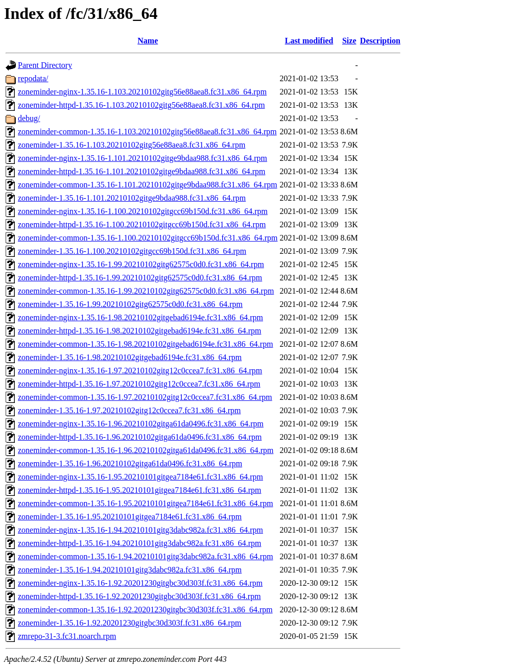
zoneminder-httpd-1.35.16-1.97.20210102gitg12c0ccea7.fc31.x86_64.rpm (139, 383)
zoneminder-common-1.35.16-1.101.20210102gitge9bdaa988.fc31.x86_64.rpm (147, 184)
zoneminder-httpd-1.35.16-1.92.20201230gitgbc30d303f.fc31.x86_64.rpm (139, 596)
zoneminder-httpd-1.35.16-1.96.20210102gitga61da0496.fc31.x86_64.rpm (140, 437)
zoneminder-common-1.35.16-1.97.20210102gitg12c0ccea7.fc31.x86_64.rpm (145, 397)
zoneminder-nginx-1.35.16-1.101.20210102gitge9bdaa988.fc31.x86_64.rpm (142, 158)
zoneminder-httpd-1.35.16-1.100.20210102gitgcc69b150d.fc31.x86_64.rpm (142, 224)
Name (147, 40)
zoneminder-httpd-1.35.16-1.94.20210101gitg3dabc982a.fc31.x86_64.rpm (139, 543)
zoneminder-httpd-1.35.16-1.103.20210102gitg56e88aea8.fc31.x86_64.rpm (141, 105)
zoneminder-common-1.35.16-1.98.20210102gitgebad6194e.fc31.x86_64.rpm (145, 344)
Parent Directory (45, 65)
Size (349, 40)
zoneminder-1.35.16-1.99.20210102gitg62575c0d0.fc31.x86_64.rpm (130, 304)
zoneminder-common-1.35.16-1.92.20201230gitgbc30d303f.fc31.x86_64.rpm (145, 609)
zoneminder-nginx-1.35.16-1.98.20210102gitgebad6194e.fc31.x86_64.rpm (140, 317)
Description (380, 40)
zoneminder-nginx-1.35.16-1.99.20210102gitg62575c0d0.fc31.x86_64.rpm (141, 264)
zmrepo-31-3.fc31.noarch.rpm (67, 636)
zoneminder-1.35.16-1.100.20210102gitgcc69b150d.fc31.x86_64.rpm (132, 251)
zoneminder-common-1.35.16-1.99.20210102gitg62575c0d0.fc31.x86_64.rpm (146, 291)
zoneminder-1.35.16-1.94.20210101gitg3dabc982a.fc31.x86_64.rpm (130, 569)
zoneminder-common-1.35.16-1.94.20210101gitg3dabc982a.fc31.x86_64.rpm (145, 556)
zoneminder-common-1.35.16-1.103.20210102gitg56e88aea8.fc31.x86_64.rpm (147, 131)
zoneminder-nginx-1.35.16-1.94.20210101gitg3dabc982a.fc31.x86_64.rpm (140, 530)
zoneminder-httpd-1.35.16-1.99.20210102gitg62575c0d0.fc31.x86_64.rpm (140, 277)
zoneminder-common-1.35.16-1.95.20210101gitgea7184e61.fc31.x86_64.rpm (145, 503)
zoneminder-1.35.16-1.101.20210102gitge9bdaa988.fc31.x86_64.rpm (132, 198)
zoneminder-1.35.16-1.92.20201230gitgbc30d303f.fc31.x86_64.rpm (129, 622)
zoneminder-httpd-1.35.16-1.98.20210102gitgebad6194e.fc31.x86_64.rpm (139, 330)
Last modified (309, 40)
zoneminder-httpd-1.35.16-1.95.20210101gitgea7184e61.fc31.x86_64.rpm (139, 490)
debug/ (29, 118)
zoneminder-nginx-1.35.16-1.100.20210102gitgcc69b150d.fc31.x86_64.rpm (143, 211)
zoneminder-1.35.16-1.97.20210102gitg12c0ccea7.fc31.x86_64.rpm (129, 410)
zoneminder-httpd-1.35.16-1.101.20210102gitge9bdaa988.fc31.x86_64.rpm (141, 171)
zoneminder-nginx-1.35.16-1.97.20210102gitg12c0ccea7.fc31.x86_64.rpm (140, 370)
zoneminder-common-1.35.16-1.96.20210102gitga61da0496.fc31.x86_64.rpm (145, 450)
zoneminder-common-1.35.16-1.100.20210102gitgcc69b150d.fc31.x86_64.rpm (147, 237)
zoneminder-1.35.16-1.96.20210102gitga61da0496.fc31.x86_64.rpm (130, 463)
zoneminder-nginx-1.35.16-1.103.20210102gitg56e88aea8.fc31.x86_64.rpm (142, 91)
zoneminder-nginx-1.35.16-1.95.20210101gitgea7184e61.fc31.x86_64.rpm (140, 476)
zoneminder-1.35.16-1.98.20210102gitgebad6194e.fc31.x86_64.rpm (130, 357)
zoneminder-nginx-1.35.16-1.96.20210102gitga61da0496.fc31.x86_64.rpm (141, 423)
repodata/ (33, 78)
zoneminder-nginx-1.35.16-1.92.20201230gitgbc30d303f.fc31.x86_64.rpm (140, 583)
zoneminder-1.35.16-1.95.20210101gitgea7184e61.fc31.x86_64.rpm (130, 516)
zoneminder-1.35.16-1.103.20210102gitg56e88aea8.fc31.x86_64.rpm (131, 144)
